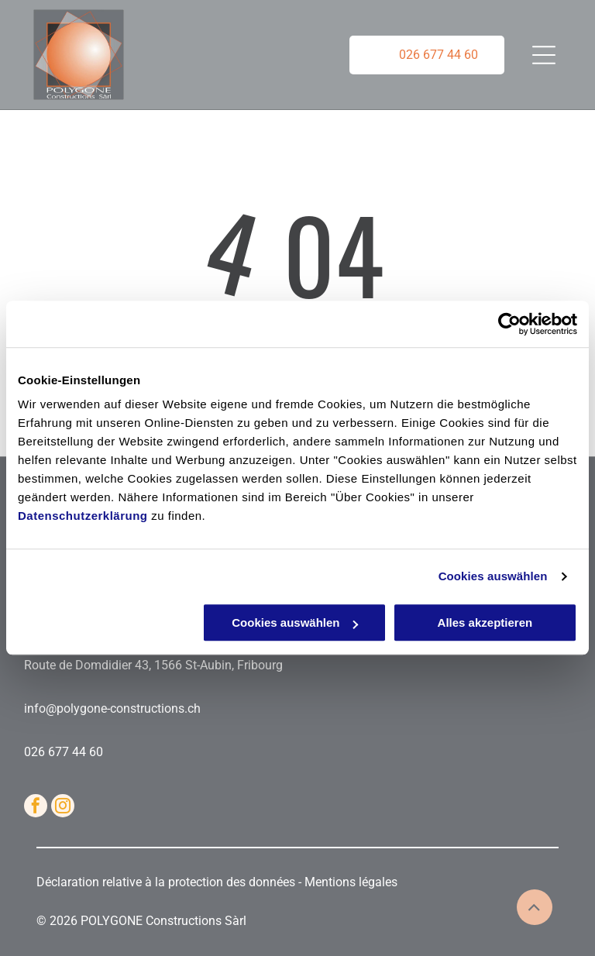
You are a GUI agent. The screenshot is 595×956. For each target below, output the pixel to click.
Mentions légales (350, 882)
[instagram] (62, 807)
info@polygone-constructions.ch (112, 708)
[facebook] (35, 807)
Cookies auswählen (493, 576)
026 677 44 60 (63, 752)
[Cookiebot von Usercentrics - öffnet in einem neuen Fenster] (509, 323)
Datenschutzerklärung (83, 516)
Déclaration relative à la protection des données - (170, 882)
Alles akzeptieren (485, 623)
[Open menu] (543, 55)
